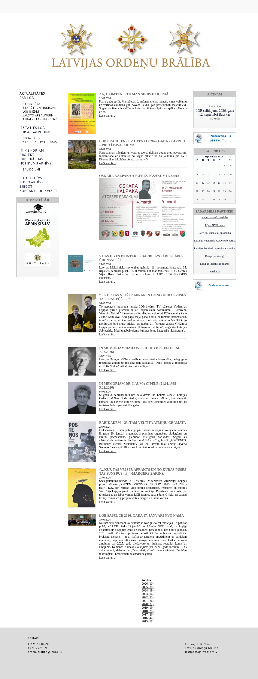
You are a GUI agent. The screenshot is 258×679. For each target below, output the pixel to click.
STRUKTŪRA (31, 104)
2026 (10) (148, 583)
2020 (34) (148, 604)
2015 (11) (147, 621)
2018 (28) (148, 611)
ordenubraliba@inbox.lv (45, 652)
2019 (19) (148, 607)
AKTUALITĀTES (32, 93)
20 (208, 191)
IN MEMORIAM (31, 150)
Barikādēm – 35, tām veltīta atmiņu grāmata (142, 422)
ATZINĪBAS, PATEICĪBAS (40, 142)
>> (230, 157)
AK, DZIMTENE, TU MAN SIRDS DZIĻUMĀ (134, 94)
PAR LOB (26, 97)
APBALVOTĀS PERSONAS (40, 119)
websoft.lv (210, 652)
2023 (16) (148, 594)
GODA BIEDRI (32, 138)
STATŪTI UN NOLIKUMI (39, 108)
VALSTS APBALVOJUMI (39, 115)
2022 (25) (148, 597)
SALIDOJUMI (31, 169)
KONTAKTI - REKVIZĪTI (38, 191)
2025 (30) (148, 587)
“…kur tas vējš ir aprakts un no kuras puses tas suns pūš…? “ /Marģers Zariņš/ (142, 471)
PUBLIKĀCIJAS (31, 159)
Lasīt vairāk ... (107, 115)
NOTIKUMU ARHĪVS (35, 163)
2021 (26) (148, 600)
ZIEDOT (26, 186)
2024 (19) (148, 590)
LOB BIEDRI (31, 111)
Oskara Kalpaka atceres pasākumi (133, 176)
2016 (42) (148, 618)
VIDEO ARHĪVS (31, 182)
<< (197, 157)
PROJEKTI (27, 154)
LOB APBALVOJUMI (35, 132)
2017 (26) (148, 614)
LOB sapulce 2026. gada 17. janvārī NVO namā (141, 515)
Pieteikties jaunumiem (219, 285)
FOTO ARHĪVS (30, 178)
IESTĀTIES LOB (32, 127)
